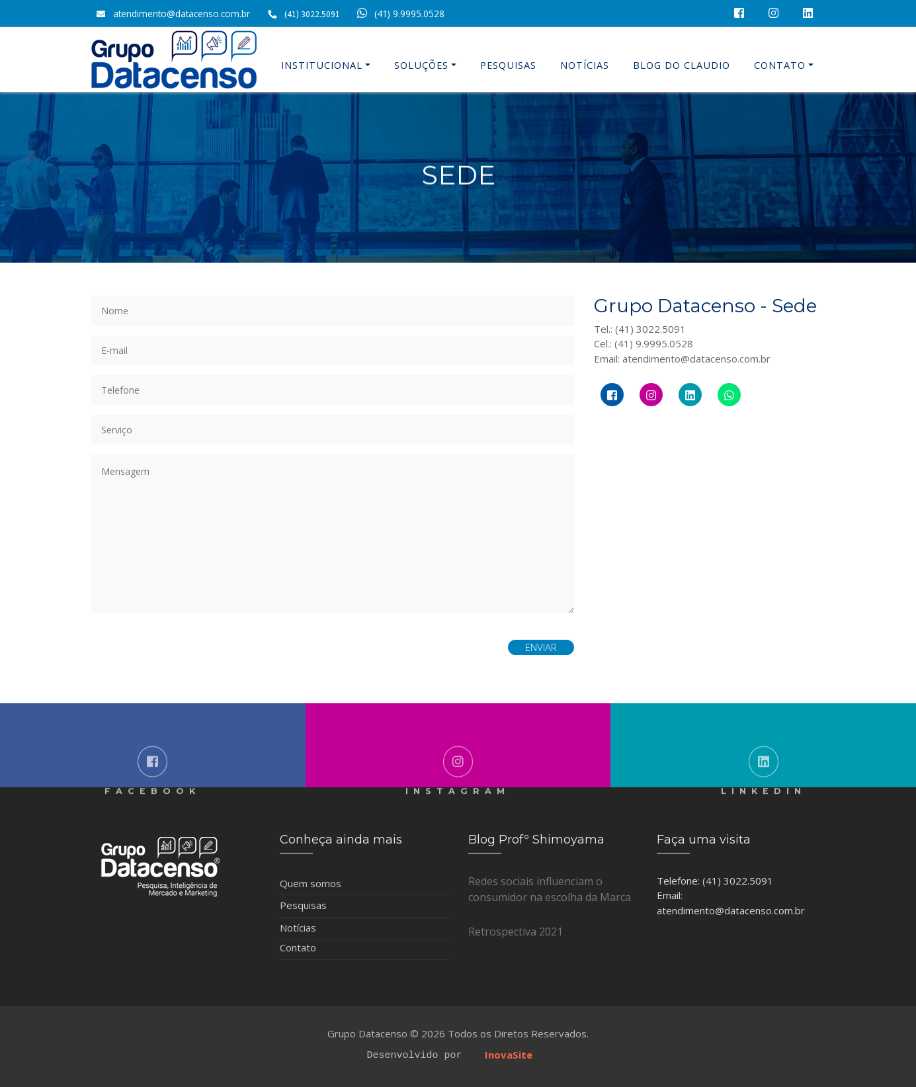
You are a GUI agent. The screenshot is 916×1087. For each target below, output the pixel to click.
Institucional (321, 65)
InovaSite (508, 1054)
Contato (780, 65)
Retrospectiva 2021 (515, 931)
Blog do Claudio (681, 65)
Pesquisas (508, 65)
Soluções (421, 65)
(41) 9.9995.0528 (398, 13)
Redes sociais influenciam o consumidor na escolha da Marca (549, 889)
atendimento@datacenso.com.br (181, 13)
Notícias (584, 65)
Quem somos (310, 883)
